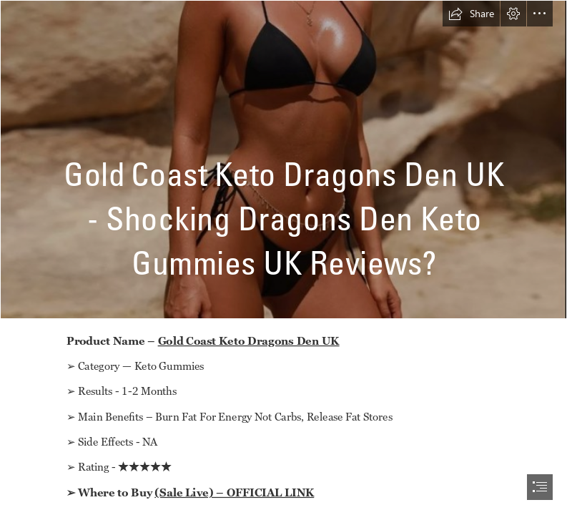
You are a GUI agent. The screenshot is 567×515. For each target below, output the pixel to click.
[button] (471, 13)
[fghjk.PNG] (283, 159)
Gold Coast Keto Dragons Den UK (249, 340)
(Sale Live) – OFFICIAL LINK (235, 492)
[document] (283, 257)
